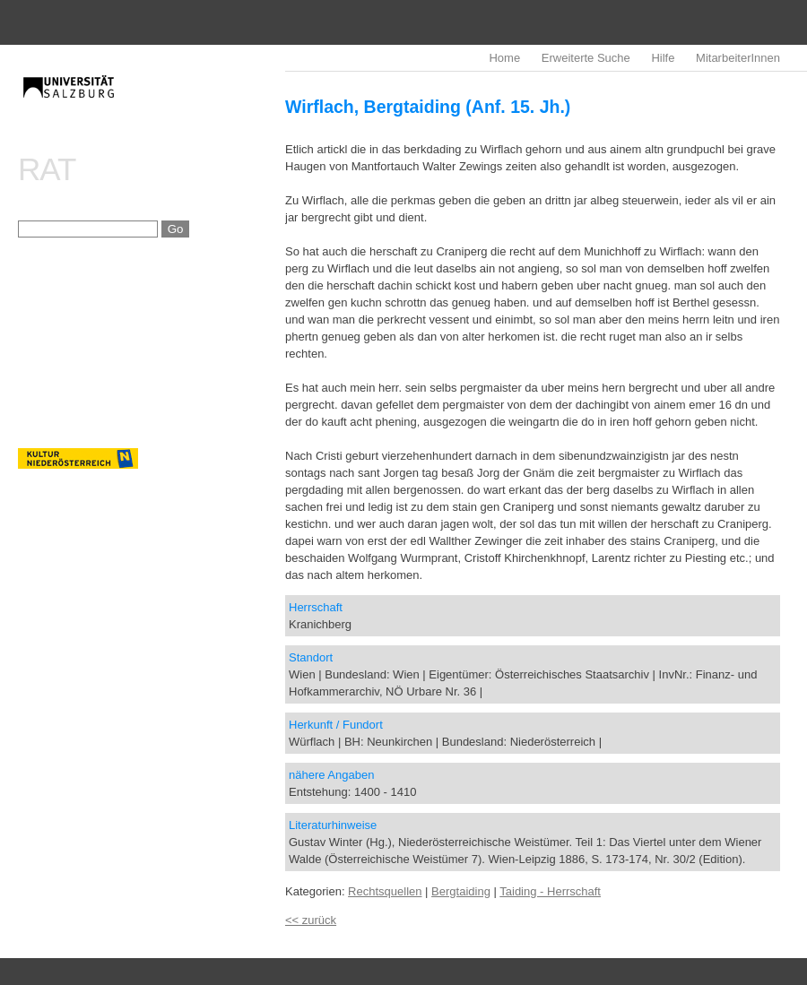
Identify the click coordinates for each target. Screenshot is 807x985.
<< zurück (310, 920)
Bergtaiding (460, 891)
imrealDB (151, 103)
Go (176, 229)
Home (504, 58)
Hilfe (662, 58)
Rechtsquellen (384, 891)
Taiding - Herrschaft (550, 891)
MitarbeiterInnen (738, 58)
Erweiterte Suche (586, 58)
